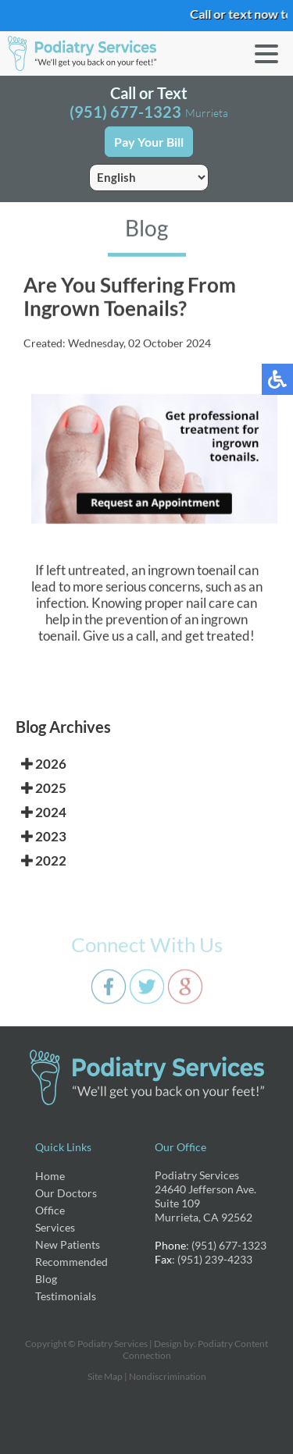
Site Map (105, 1376)
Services (55, 1227)
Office (50, 1210)
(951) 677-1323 (125, 111)
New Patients (67, 1244)
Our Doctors (66, 1193)
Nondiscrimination (167, 1376)
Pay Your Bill (149, 141)
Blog (46, 1278)
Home (50, 1175)
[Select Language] (149, 177)
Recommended (71, 1261)
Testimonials (65, 1296)
